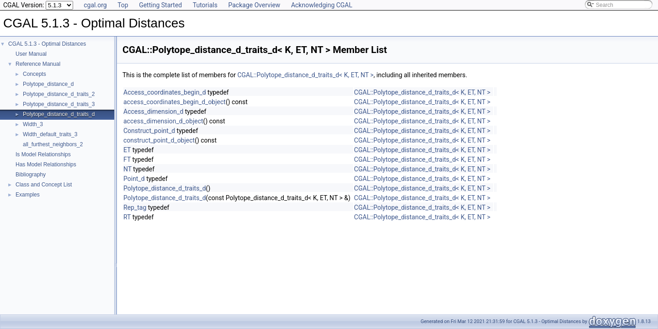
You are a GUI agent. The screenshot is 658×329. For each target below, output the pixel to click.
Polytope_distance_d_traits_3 (59, 104)
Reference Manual (38, 64)
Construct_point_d (149, 130)
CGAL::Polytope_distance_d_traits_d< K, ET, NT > (305, 75)
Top (122, 5)
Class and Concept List (44, 184)
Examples (28, 194)
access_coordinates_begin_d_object (174, 102)
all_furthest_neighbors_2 (53, 144)
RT (127, 217)
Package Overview (254, 5)
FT (127, 159)
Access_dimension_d (153, 111)
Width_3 (33, 124)
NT (127, 169)
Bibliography (31, 174)
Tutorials (205, 5)
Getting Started (160, 5)
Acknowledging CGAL (321, 5)
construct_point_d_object (159, 140)
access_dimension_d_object (163, 121)
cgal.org (95, 5)
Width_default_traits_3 (50, 134)
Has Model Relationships (46, 164)
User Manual (31, 54)
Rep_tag (134, 207)
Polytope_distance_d (48, 84)
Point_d (134, 178)
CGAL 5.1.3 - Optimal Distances (47, 44)
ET (127, 150)
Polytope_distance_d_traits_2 (59, 94)
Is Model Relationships (43, 154)
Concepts (34, 74)
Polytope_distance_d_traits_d (59, 114)
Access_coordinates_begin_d (164, 92)
